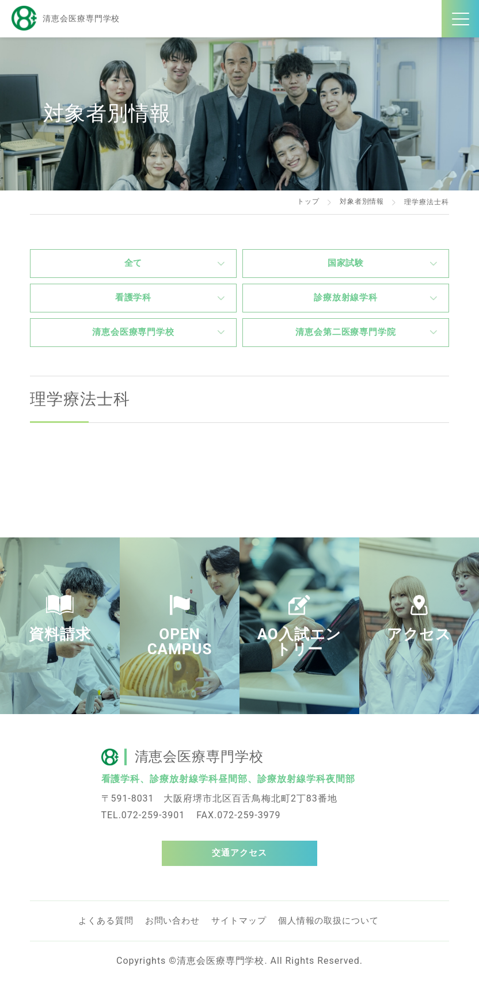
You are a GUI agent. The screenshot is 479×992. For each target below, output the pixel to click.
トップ (308, 202)
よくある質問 (107, 931)
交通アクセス (239, 862)
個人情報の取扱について (342, 931)
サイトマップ (248, 931)
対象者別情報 (361, 202)
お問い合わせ (178, 931)
